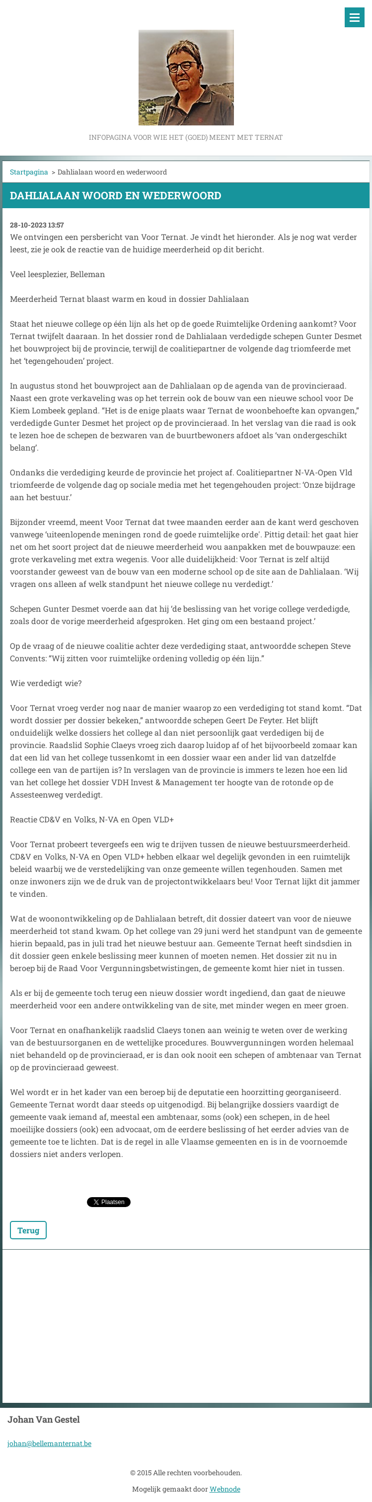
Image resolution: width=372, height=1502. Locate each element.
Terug (28, 1230)
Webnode (225, 1489)
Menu (355, 17)
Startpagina (29, 171)
